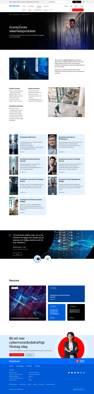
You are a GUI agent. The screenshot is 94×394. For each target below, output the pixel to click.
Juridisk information (13, 384)
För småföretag (19, 366)
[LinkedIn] (75, 372)
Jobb (30, 378)
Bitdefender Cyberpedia (13, 376)
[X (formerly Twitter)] (72, 372)
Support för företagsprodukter (34, 374)
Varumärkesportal (12, 380)
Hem (10, 14)
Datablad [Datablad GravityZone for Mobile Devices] (76, 312)
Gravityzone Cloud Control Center (15, 374)
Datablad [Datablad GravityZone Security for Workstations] (56, 312)
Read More (27, 144)
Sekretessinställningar (50, 384)
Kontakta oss (41, 384)
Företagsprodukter (16, 14)
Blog (71, 6)
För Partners (37, 366)
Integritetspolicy (22, 384)
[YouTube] (78, 372)
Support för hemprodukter (34, 372)
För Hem (11, 366)
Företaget (35, 384)
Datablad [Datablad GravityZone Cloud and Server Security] (66, 294)
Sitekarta (29, 384)
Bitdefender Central (13, 372)
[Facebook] (69, 372)
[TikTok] (84, 372)
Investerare (31, 376)
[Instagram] (81, 372)
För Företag (29, 366)
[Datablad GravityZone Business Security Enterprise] (27, 303)
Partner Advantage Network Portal (16, 378)
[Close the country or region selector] (83, 1)
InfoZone (30, 380)
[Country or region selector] (59, 2)
